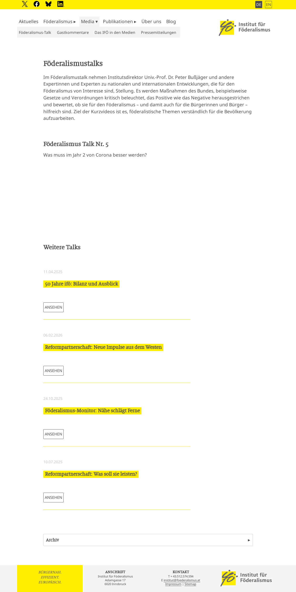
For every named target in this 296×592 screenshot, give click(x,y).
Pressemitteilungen (158, 32)
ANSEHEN (53, 307)
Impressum (173, 584)
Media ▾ (89, 21)
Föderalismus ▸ (59, 21)
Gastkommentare (73, 32)
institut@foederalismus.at (182, 580)
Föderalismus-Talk (35, 32)
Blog (171, 21)
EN (268, 4)
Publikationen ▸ (119, 21)
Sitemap (190, 584)
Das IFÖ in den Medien (115, 32)
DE (258, 4)
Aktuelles (28, 21)
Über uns (151, 21)
